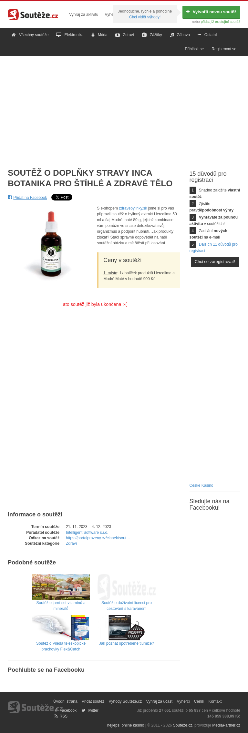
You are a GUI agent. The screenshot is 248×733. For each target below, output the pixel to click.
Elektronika (69, 35)
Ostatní (207, 35)
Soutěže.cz (182, 725)
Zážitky (152, 35)
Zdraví (124, 35)
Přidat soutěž (93, 701)
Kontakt (215, 701)
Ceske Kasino (201, 485)
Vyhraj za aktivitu (83, 14)
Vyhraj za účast (159, 701)
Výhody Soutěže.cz (125, 701)
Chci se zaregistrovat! (215, 261)
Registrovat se (224, 49)
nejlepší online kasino (125, 725)
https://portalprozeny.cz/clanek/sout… (98, 538)
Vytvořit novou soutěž (211, 11)
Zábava (180, 35)
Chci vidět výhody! (144, 17)
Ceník (199, 701)
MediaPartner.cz (226, 725)
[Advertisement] (124, 107)
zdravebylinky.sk (133, 208)
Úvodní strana (65, 701)
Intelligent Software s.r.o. (87, 532)
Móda (99, 35)
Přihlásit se (194, 49)
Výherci (111, 14)
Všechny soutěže (30, 35)
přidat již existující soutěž (220, 22)
